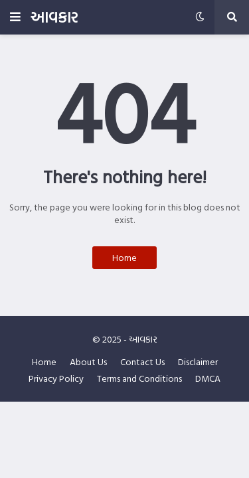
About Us (88, 361)
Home (124, 257)
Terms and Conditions (139, 378)
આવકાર (54, 17)
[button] (15, 17)
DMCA (207, 378)
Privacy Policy (56, 378)
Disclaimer (198, 361)
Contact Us (142, 361)
